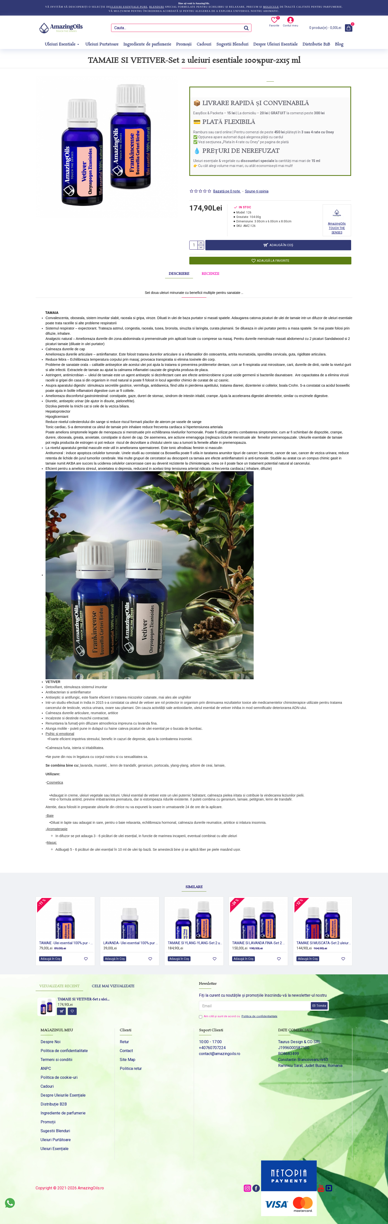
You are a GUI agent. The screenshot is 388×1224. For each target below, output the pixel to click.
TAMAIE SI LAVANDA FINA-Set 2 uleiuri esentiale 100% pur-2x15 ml (259, 943)
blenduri (156, 6)
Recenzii (210, 271)
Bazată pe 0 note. (227, 185)
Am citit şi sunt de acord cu (238, 1016)
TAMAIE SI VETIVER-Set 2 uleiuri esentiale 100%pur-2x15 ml (84, 1000)
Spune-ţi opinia (256, 185)
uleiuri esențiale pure (128, 6)
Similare (194, 871)
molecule (271, 6)
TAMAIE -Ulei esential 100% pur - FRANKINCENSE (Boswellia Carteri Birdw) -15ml (66, 943)
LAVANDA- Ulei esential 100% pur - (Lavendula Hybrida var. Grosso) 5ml (130, 943)
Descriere (179, 271)
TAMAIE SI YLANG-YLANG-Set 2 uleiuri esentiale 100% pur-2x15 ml (195, 943)
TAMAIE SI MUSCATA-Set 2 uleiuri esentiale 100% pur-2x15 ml (323, 943)
